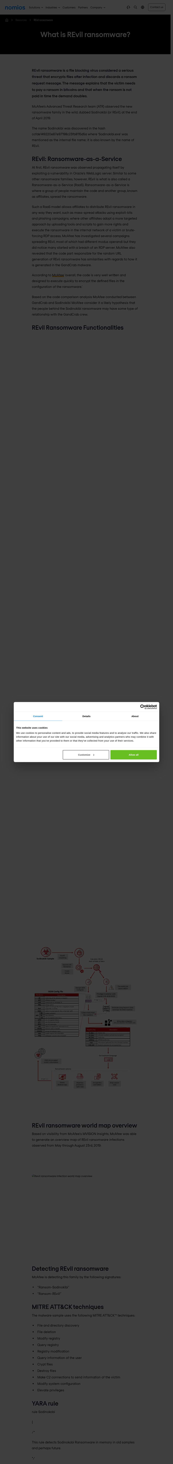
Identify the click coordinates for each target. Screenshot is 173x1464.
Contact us (156, 7)
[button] (135, 7)
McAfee (58, 275)
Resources (21, 20)
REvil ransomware (43, 20)
